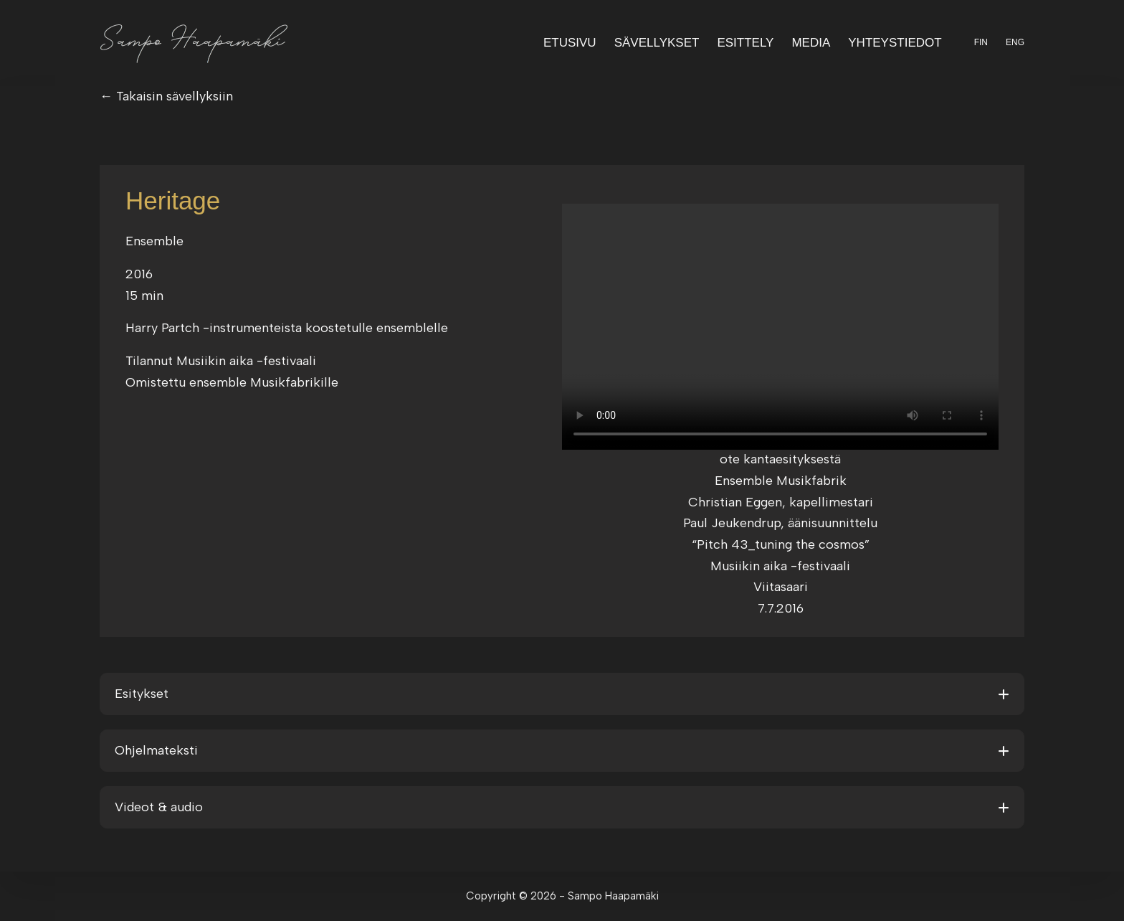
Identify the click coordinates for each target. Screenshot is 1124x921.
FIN (981, 42)
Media (810, 42)
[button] (562, 694)
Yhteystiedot (894, 42)
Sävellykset (657, 42)
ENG (1015, 42)
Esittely (745, 42)
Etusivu (569, 42)
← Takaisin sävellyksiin (166, 96)
